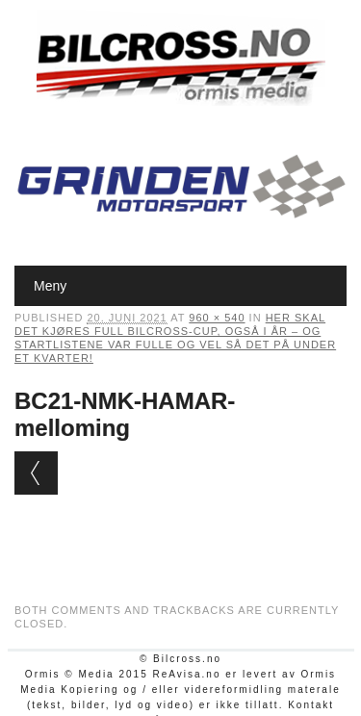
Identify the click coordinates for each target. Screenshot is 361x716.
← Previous (36, 473)
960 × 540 (217, 317)
